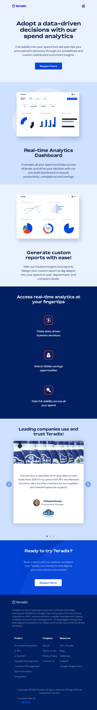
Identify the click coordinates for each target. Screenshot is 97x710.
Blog (62, 650)
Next (88, 484)
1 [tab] (45, 536)
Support (64, 661)
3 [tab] (52, 536)
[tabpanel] (48, 484)
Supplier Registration (71, 666)
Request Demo (48, 66)
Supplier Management (26, 661)
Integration (20, 676)
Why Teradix (66, 645)
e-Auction (19, 655)
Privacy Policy (50, 655)
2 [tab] (48, 536)
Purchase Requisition (25, 645)
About (46, 645)
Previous (9, 484)
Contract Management (27, 666)
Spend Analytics (23, 671)
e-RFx (17, 650)
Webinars (65, 655)
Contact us (49, 661)
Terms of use (49, 650)
